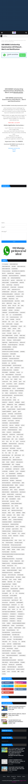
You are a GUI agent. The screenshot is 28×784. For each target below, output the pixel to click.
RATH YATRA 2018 (12, 575)
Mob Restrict (22, 492)
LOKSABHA (22, 471)
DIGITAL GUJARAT (17, 340)
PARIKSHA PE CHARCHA (17, 531)
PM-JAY (3, 549)
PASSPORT (14, 533)
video (3, 655)
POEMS (18, 549)
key (19, 148)
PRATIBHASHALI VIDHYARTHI (8, 558)
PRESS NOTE (17, 561)
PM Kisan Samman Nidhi (16, 545)
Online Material (5, 524)
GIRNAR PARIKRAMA (19, 390)
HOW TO (9, 436)
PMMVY (8, 549)
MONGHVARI (10, 496)
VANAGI (16, 648)
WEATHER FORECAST (12, 667)
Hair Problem (11, 420)
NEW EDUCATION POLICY (17, 510)
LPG (3, 473)
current (3, 333)
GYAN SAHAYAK (5, 416)
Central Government (14, 317)
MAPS (3, 476)
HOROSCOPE (12, 434)
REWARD (4, 581)
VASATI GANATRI (5, 653)
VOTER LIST (4, 664)
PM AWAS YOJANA (18, 542)
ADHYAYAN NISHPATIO (14, 275)
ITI (12, 453)
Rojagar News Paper (6, 584)
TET (11, 637)
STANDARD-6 (12, 618)
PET (12, 538)
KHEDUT (12, 462)
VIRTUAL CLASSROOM (14, 662)
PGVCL (20, 540)
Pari (21, 528)
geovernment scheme (13, 386)
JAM (16, 453)
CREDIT (9, 328)
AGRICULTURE (19, 280)
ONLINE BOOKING (17, 522)
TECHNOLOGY (5, 637)
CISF (9, 321)
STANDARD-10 (5, 614)
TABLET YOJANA (17, 627)
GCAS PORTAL (9, 383)
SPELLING (4, 609)
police (23, 549)
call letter (11, 310)
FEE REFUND (12, 372)
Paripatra (4, 533)
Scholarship (21, 593)
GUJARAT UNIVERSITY (6, 411)
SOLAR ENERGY (12, 607)
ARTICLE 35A (13, 291)
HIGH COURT (5, 427)
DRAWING (22, 351)
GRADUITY (11, 402)
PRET (23, 561)
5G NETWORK (14, 268)
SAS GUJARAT (5, 593)
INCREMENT (4, 443)
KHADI (7, 462)
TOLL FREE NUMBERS (17, 639)
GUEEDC (4, 409)
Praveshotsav (5, 561)
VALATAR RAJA (10, 648)
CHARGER (12, 319)
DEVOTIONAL (22, 337)
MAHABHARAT (12, 473)
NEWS (9, 512)
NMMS (23, 512)
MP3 (3, 499)
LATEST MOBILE (5, 466)
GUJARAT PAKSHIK (11, 409)
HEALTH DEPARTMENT (14, 423)
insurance (19, 448)
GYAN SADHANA (18, 413)
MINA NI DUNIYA (5, 492)
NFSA (13, 512)
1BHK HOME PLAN (13, 264)
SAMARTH (21, 588)
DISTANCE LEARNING (6, 347)
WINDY (3, 669)
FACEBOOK (16, 370)
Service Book (5, 602)
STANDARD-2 (5, 616)
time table (9, 639)
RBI (3, 577)
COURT (20, 326)
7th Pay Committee (6, 271)
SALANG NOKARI (14, 588)
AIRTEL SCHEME (5, 282)
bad (17, 298)
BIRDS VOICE (9, 303)
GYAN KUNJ (10, 413)
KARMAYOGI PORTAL (6, 459)
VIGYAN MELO (22, 655)
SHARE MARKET (20, 602)
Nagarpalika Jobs (5, 503)
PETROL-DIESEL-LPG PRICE (7, 540)
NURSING (4, 517)
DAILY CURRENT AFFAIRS (7, 335)
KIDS (13, 464)
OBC (9, 517)
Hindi (20, 427)
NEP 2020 (4, 510)
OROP (17, 526)
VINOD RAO (20, 660)
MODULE (4, 496)
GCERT (15, 383)
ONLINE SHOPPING (14, 524)
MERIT (18, 487)
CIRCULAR (4, 321)
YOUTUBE (14, 671)
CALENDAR (4, 310)
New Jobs (4, 512)
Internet (4, 450)
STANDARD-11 (13, 614)
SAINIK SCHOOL (5, 588)
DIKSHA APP (22, 342)
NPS (14, 515)
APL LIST (4, 289)
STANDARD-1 (20, 611)
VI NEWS (19, 653)
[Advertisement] (14, 15)
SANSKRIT (9, 591)
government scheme (18, 395)
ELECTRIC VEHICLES (17, 365)
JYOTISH (17, 457)
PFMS (16, 540)
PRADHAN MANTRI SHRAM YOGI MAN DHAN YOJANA (13, 554)
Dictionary (9, 340)
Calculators (18, 308)
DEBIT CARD (22, 335)
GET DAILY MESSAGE (6, 388)
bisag (15, 303)
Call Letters (16, 310)
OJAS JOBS (14, 517)
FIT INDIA (4, 377)
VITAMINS (23, 662)
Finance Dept (18, 374)
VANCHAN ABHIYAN (6, 650)
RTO (19, 586)
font (11, 379)
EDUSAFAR (4, 363)
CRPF (19, 328)
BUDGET (4, 308)
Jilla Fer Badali (18, 455)
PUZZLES (13, 568)
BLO (19, 303)
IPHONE (21, 450)
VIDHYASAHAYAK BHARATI (12, 655)
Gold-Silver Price (13, 393)
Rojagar (18, 581)
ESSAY (11, 367)
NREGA (18, 515)
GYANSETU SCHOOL (6, 418)
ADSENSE (4, 278)
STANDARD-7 (20, 618)
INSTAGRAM (12, 448)
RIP (14, 581)
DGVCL (3, 340)
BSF (18, 305)
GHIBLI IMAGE (5, 390)
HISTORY (4, 429)
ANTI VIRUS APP (5, 287)
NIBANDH (18, 512)
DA (19, 333)
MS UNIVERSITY (13, 499)
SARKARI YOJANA (15, 591)
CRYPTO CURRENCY (6, 331)
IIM (10, 441)
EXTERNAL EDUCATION (7, 370)
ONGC (10, 519)
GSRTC (7, 406)
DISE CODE (21, 344)
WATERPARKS (19, 664)
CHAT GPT (18, 319)
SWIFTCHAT (4, 627)
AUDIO (3, 296)
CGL (3, 319)
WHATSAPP (20, 667)
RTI (15, 586)
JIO (23, 455)
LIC (3, 469)
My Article (12, 501)
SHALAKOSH (12, 602)
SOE (22, 604)
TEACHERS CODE (15, 634)
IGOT (7, 441)
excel (22, 367)
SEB (20, 598)
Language (18, 464)
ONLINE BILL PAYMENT (7, 522)
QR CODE (19, 568)
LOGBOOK (11, 471)
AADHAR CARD (10, 273)
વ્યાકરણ (3, 673)
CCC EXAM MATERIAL (17, 314)
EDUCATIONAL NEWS (18, 360)
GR (18, 400)
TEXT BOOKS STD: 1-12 (18, 637)
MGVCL (15, 489)
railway (3, 570)
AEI (8, 278)
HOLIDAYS (9, 432)
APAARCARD (20, 287)
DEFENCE (4, 337)
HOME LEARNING (16, 432)
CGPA (7, 319)
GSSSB (16, 406)
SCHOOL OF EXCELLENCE (7, 598)
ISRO (10, 453)
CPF (24, 326)
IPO (6, 453)
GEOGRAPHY (21, 383)
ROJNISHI (14, 584)
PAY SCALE (4, 535)
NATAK (16, 505)
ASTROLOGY (17, 294)
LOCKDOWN (4, 471)
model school (18, 494)
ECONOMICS (4, 358)
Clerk (17, 321)
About (8, 776)
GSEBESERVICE (22, 404)
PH (24, 540)
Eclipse (18, 356)
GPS (11, 397)
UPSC (15, 646)
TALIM (3, 630)
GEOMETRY (4, 386)
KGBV (3, 462)
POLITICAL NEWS (5, 551)
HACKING (4, 420)
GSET (3, 406)
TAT (18, 630)
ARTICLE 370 (20, 291)
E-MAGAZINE (13, 354)
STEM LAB (19, 621)
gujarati (14, 411)
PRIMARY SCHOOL (6, 563)
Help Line (11, 425)
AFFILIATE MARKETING (15, 278)
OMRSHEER (4, 519)
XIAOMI (3, 671)
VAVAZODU (13, 653)
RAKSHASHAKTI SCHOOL (7, 572)
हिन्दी (18, 671)
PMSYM (13, 549)
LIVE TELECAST (16, 469)
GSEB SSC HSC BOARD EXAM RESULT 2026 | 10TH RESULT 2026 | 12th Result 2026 (17, 708)
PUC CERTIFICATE (5, 568)
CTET (13, 331)
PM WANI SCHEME (6, 547)
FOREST (15, 379)
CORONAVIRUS (14, 326)
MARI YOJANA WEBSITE (11, 476)
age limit (13, 280)
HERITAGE (17, 425)
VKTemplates (9, 780)
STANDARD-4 (20, 616)
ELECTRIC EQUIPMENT (6, 365)
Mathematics (18, 480)
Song (18, 607)
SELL (21, 600)
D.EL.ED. (14, 333)
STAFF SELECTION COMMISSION (8, 611)
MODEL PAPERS (10, 494)
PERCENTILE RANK (6, 538)
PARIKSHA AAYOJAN (6, 531)
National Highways (6, 508)
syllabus (10, 627)
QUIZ (24, 568)
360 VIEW (14, 266)
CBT (7, 314)
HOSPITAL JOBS (20, 434)
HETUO (22, 425)
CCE (7, 317)
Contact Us (13, 776)
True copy (14, 641)
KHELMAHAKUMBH (6, 464)
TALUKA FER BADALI (11, 630)
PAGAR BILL (22, 526)
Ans (17, 148)
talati (24, 627)
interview (9, 450)
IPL (2, 453)
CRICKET (14, 328)
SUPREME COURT (5, 625)
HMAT (20, 429)
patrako (23, 533)
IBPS (12, 439)
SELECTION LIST (15, 600)
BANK (22, 301)
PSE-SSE (3, 565)
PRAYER (11, 561)
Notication (11, 148)
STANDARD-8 (5, 621)
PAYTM (10, 535)
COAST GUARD (9, 324)
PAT (19, 533)
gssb (12, 406)
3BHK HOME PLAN (21, 266)
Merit (14, 151)
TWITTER (23, 641)
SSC (23, 609)
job (10, 457)
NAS (12, 505)
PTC (16, 565)
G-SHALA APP (5, 381)
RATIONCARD (20, 575)
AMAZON (22, 282)
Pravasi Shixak (19, 558)
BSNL (22, 305)
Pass (9, 533)
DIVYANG (15, 347)
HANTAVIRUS (5, 423)
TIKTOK (3, 639)
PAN (3, 528)
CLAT (13, 321)
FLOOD (7, 379)
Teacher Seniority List (16, 632)
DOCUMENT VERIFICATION (7, 349)
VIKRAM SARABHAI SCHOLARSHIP (9, 660)
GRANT (22, 402)
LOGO (17, 471)
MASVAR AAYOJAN (14, 478)
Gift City (11, 390)
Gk (2, 393)
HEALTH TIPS (5, 425)
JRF (13, 457)
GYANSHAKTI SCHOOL (17, 418)
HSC (17, 436)
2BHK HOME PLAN (6, 266)
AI (24, 280)
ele (9, 363)
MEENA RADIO (12, 487)
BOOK (9, 305)
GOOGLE (20, 393)
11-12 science (5, 264)
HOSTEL (4, 436)
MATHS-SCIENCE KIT (6, 482)
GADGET (15, 381)
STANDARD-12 (21, 614)
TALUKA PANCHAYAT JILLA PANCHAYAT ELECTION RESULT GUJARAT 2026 (15, 721)
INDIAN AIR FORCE (13, 443)
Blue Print (4, 305)
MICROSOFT (21, 489)
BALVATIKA (17, 301)
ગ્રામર (22, 671)
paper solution (15, 528)
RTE (12, 586)
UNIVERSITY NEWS (17, 644)
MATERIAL (12, 480)
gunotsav (4, 413)
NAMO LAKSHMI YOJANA (16, 503)
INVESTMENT (15, 450)
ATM (23, 294)
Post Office (13, 551)
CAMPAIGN (4, 312)
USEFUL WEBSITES (21, 646)
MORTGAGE (17, 496)
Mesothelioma (5, 489)
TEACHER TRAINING (6, 634)
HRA (14, 436)
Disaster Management (12, 344)
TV (19, 641)
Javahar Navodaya (6, 455)
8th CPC (4, 273)
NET (9, 510)
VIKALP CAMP (5, 657)
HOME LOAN (5, 434)
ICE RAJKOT (21, 439)
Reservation (4, 579)
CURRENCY (18, 331)
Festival (18, 372)
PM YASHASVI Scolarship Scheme (18, 547)
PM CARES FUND (5, 545)
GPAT (3, 397)
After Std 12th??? (5, 280)
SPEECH (22, 607)
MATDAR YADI (5, 480)
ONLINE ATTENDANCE (17, 519)
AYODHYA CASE (19, 296)
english (3, 367)
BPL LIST (14, 305)
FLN (3, 379)
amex (14, 778)
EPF (8, 367)
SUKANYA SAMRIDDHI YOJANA (18, 623)
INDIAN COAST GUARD (7, 446)
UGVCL (3, 644)
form (20, 379)
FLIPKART (22, 377)
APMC (9, 289)
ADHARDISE (4, 275)
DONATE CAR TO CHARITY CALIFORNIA (10, 351)
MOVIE (23, 496)
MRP (7, 499)
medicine (22, 485)
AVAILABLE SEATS (10, 296)
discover (19, 776)
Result (14, 150)
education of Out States (7, 360)
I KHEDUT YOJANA (6, 439)
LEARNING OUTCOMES (18, 466)
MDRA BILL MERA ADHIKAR (7, 485)
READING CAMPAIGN (9, 577)
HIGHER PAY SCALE (13, 427)
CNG (3, 324)
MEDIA (16, 485)
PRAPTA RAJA (10, 556)
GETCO (13, 388)
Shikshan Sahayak (6, 604)
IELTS (3, 441)
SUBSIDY (8, 623)
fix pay (9, 377)
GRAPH (3, 404)
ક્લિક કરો (22, 55)
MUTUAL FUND (5, 501)
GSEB (16, 404)
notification (9, 515)
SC (13, 593)
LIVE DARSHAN (8, 469)
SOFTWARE (4, 607)
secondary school (6, 600)
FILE (3, 374)
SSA (20, 609)
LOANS (22, 469)
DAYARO (16, 335)
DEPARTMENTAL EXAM (12, 337)
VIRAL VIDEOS (5, 662)
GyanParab (13, 416)
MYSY (17, 501)
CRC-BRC (4, 328)
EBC (14, 356)
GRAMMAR (17, 402)
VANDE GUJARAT (16, 650)
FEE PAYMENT (5, 372)
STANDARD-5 (5, 618)
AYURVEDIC (4, 298)
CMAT (21, 321)
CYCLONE (9, 333)
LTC (6, 473)
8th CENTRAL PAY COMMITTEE (18, 271)
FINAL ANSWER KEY (10, 374)
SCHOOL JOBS (5, 595)
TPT (10, 641)
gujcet (19, 411)
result (10, 579)
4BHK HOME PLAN (6, 268)
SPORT (13, 609)
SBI (10, 593)
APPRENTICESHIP (5, 291)
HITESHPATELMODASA (12, 429)
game (20, 381)
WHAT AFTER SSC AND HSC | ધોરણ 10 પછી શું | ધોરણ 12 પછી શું (17, 714)
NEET (21, 508)
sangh (3, 591)
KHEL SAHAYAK (19, 462)
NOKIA (3, 515)
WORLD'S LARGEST (20, 669)
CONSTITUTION (5, 326)
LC (11, 466)
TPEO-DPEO (4, 641)
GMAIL (6, 393)
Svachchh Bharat (19, 625)
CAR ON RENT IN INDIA (13, 312)
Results (6, 40)
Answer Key (16, 284)
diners (23, 776)
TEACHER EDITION (6, 632)
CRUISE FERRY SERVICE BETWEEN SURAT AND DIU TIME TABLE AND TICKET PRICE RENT (16, 768)
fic (22, 372)
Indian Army (21, 443)
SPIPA (9, 609)
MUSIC (19, 499)
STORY (3, 623)
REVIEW (19, 579)
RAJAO (20, 570)
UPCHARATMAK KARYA (7, 646)
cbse (3, 314)
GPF (7, 397)
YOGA (8, 671)
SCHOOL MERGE (13, 595)
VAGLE (3, 648)
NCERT (13, 508)
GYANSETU (19, 416)
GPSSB (14, 400)
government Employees (7, 395)
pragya (3, 556)
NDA (18, 508)
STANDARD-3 (12, 616)
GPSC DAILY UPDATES (6, 400)
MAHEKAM (19, 473)
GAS (24, 381)
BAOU (3, 303)
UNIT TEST (9, 644)
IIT (13, 441)
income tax (22, 441)
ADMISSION (23, 275)
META (11, 489)
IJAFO (17, 441)
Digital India (4, 342)
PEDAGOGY (15, 535)
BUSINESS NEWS (11, 308)
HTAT (21, 436)
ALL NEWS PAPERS (14, 282)
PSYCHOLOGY (10, 565)
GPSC (14, 397)
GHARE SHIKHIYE (20, 388)
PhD (3, 542)
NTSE (23, 515)
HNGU (3, 432)
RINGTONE (10, 581)
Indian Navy (16, 446)
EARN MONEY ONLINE (6, 356)
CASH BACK (22, 312)
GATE (3, 383)
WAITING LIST (11, 664)
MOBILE (3, 494)
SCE (16, 593)
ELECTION (14, 363)
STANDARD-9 (12, 621)
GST (20, 406)
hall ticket (18, 420)
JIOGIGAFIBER (5, 457)
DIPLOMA (4, 344)
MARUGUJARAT (21, 476)
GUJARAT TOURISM (21, 409)
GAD (11, 381)
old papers (20, 517)
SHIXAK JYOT (14, 604)
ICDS (16, 439)
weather (4, 667)
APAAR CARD (13, 287)
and (15, 148)
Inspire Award (5, 448)
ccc (10, 314)
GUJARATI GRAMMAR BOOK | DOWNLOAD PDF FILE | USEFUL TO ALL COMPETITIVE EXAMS (16, 761)
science (16, 598)
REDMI (23, 577)
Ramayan (4, 575)
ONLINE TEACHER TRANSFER (8, 526)
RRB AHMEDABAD (6, 586)
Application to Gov (16, 289)
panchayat (8, 528)
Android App (9, 284)
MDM (23, 482)
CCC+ (3, 317)
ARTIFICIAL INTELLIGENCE (7, 294)
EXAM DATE (17, 367)
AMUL (3, 284)
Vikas (11, 657)
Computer (16, 324)
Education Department (14, 358)
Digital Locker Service (13, 342)
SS (17, 609)
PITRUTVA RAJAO (9, 542)
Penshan (22, 535)
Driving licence (5, 354)
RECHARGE (18, 577)
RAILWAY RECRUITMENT (12, 570)
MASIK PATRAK (5, 478)
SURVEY (12, 625)
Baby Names (11, 298)
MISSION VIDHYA (14, 492)
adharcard (18, 273)
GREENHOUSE (10, 404)
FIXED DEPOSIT (16, 377)
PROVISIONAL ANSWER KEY (17, 563)
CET (21, 317)
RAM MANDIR (17, 572)
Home (2, 40)
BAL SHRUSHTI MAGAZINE (7, 301)
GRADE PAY (4, 402)
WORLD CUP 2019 (11, 669)
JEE (12, 455)
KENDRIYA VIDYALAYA (17, 459)
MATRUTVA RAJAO (16, 482)
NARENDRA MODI (6, 505)
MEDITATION (5, 487)
